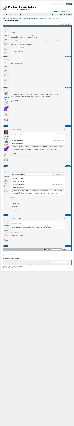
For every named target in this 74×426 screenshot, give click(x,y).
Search (63, 11)
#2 (64, 60)
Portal (56, 11)
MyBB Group (20, 266)
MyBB (10, 266)
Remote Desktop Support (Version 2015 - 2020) (46, 18)
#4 (64, 129)
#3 (64, 91)
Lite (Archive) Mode (37, 264)
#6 (64, 218)
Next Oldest (7, 249)
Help (69, 11)
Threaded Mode (67, 25)
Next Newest (14, 249)
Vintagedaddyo (17, 267)
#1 (64, 29)
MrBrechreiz (10, 267)
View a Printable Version (10, 254)
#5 (64, 169)
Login (17, 14)
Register (22, 14)
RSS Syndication (47, 264)
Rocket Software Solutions (17, 264)
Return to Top (28, 264)
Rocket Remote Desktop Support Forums (12, 18)
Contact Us (6, 264)
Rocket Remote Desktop (28, 18)
